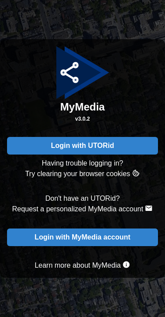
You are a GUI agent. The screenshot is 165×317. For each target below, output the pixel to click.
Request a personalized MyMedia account (82, 208)
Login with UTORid (82, 145)
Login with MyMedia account (83, 237)
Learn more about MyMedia (83, 265)
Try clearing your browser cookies (82, 173)
